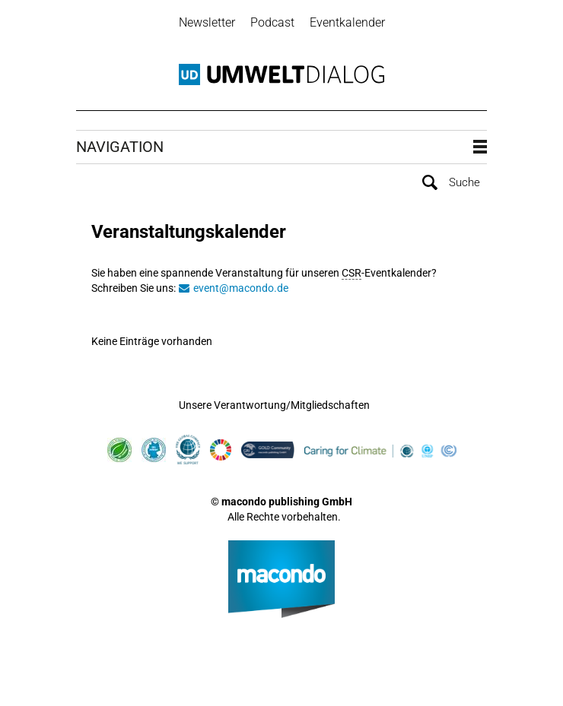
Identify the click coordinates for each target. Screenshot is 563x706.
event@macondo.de (240, 288)
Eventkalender (347, 22)
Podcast (272, 22)
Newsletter (207, 22)
